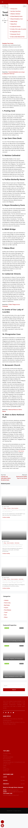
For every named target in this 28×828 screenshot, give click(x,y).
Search (14, 689)
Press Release (7, 610)
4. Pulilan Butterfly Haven (16, 16)
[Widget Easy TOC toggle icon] (24, 6)
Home (5, 6)
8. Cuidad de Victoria (15, 26)
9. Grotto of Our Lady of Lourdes (18, 29)
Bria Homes (21, 451)
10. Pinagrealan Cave (15, 31)
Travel (5, 612)
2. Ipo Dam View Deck (15, 11)
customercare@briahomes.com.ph (11, 795)
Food (5, 614)
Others (5, 617)
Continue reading (6, 517)
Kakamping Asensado (8, 757)
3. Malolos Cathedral (15, 13)
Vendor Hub (6, 770)
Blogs (5, 508)
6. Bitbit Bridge (13, 21)
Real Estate (17, 543)
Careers (4, 765)
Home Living (7, 602)
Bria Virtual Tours (7, 758)
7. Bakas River (13, 24)
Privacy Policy (6, 769)
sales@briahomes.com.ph (12, 790)
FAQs (4, 767)
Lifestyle (9, 508)
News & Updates (15, 508)
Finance (8, 579)
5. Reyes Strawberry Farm (16, 19)
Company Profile (7, 753)
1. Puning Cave (13, 8)
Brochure (5, 755)
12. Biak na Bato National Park (17, 36)
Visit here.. (23, 777)
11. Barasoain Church (15, 34)
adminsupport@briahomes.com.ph (15, 791)
